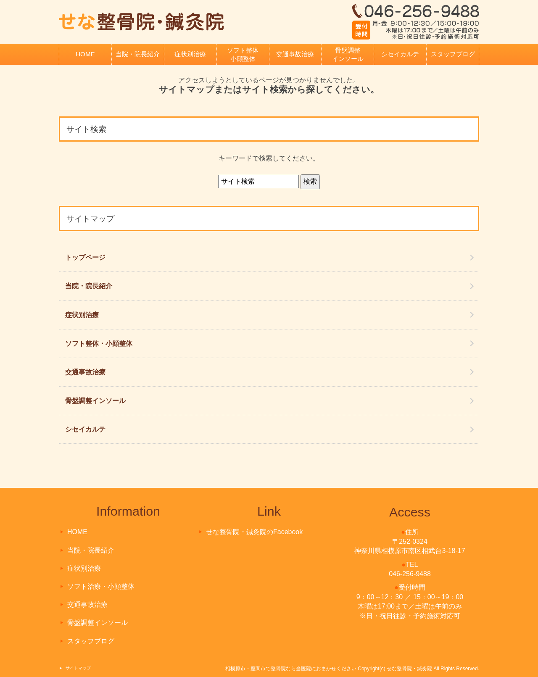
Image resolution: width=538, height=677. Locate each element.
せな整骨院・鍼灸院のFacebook (254, 531)
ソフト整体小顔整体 (242, 54)
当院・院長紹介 (138, 54)
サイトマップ (78, 668)
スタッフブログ (453, 54)
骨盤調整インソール (348, 54)
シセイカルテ (400, 54)
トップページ (85, 257)
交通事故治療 (295, 54)
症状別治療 (190, 54)
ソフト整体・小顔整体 (98, 343)
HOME (85, 54)
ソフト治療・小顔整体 (100, 586)
